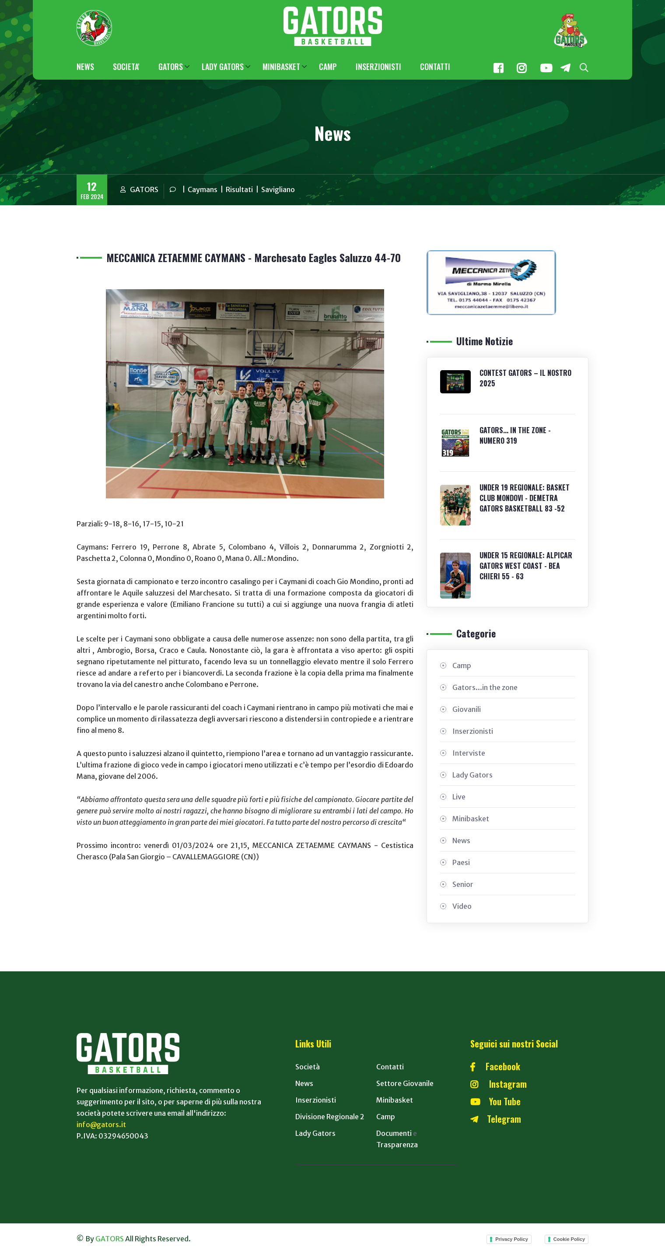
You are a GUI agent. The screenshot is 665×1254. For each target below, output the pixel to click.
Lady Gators (472, 775)
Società (307, 1066)
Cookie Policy (569, 1239)
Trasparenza (397, 1144)
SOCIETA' (126, 66)
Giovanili (466, 709)
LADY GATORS (223, 66)
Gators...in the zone (485, 687)
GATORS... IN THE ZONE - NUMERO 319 (515, 435)
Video (462, 906)
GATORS (170, 66)
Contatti (390, 1066)
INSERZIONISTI (378, 66)
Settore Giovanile (405, 1083)
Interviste (468, 753)
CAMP (328, 66)
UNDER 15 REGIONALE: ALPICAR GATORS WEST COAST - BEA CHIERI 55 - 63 (526, 565)
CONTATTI (435, 66)
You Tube (495, 1101)
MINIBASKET (281, 66)
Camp (461, 665)
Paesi (461, 862)
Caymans (202, 189)
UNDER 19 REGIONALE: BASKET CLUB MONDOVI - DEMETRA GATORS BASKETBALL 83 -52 (525, 498)
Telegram (495, 1118)
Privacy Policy (511, 1239)
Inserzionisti (472, 731)
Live (459, 796)
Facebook (495, 1066)
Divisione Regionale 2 (329, 1116)
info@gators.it (101, 1124)
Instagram (498, 1083)
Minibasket (470, 818)
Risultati (239, 189)
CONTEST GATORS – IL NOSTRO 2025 (525, 378)
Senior (462, 884)
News (461, 840)
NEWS (85, 66)
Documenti (394, 1133)
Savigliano (278, 189)
